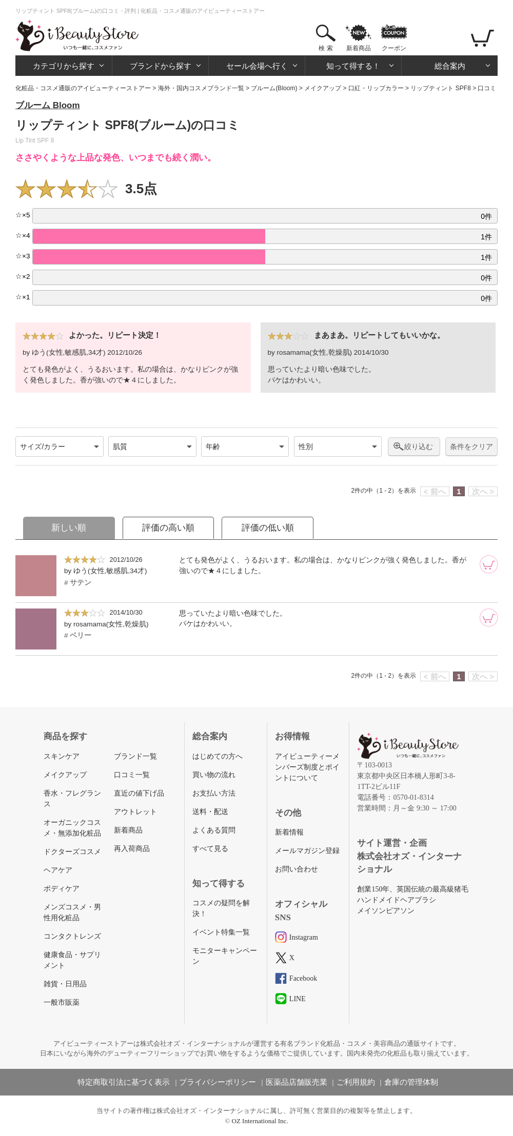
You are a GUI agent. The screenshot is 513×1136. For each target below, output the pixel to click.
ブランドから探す (160, 66)
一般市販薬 (62, 1002)
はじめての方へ (217, 756)
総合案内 (450, 66)
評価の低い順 (268, 528)
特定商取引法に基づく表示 (123, 1082)
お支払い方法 (213, 793)
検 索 (325, 48)
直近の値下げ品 (139, 793)
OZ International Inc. (260, 1121)
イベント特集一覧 (221, 932)
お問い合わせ (296, 869)
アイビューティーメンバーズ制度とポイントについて (307, 767)
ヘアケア (58, 870)
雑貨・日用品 (65, 984)
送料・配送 (210, 812)
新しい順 (68, 528)
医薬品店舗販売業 (296, 1082)
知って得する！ (353, 66)
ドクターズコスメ (72, 852)
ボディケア (62, 888)
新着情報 (289, 832)
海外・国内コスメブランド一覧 (201, 88)
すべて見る (210, 849)
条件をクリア (471, 447)
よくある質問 (213, 830)
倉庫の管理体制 (411, 1082)
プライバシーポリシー (217, 1082)
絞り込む (418, 446)
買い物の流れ (213, 775)
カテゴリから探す (63, 66)
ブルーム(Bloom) (274, 88)
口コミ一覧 (132, 775)
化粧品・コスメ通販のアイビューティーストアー (83, 88)
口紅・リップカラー (376, 88)
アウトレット (135, 812)
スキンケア (62, 756)
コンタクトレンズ (72, 936)
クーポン (394, 48)
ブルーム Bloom (47, 105)
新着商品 (358, 48)
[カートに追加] (489, 564)
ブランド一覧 (135, 756)
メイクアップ (322, 88)
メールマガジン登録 (307, 851)
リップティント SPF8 (440, 88)
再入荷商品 (132, 849)
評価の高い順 (168, 528)
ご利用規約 (356, 1082)
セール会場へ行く (257, 66)
